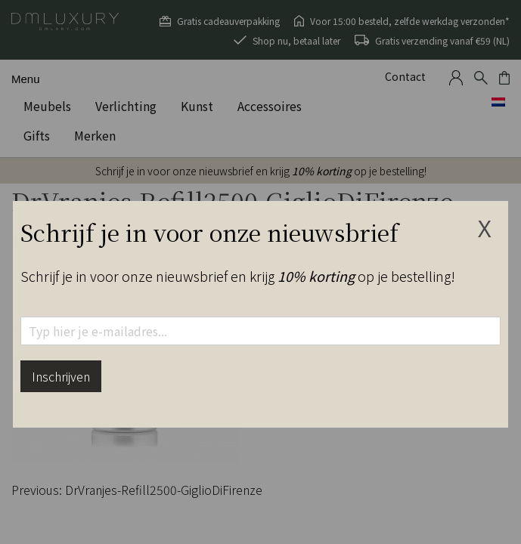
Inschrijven (61, 376)
